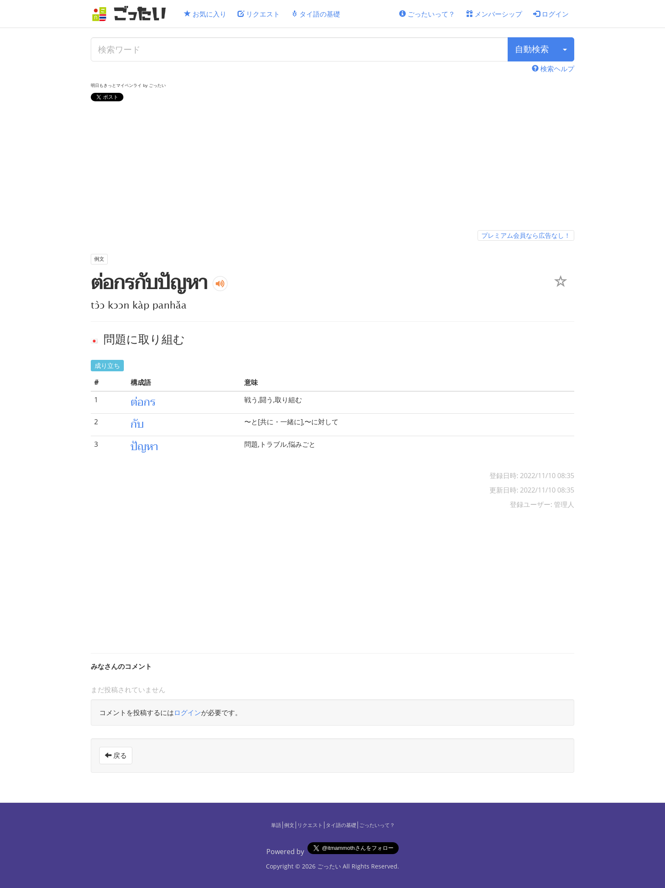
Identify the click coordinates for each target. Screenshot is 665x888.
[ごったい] (131, 14)
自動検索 (532, 49)
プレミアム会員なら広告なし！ (525, 235)
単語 (276, 825)
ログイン (551, 14)
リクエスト (259, 14)
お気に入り (205, 14)
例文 (289, 825)
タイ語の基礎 (315, 14)
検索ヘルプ (553, 68)
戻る (116, 755)
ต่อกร (143, 402)
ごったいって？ (427, 14)
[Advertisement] (332, 167)
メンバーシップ (494, 14)
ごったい (329, 866)
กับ (137, 424)
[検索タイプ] (565, 49)
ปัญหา (144, 447)
